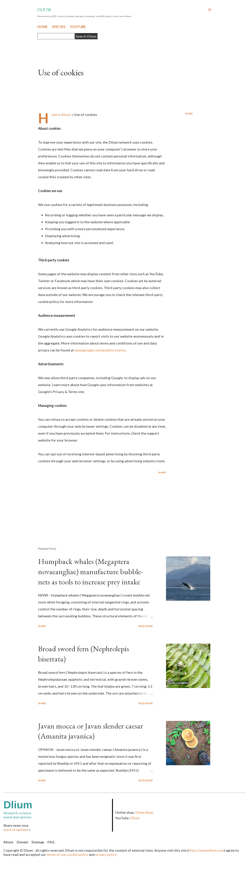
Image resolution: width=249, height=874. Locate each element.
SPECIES (58, 27)
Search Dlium (86, 36)
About (66, 114)
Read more (146, 626)
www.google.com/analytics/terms (100, 350)
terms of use (56, 854)
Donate (22, 842)
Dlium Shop (144, 812)
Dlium (44, 9)
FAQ (50, 842)
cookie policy (77, 854)
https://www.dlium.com (206, 850)
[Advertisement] (96, 503)
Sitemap (37, 842)
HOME (42, 27)
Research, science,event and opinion (57, 809)
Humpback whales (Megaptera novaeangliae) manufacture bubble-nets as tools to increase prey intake (90, 571)
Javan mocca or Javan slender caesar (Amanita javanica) (90, 731)
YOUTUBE (78, 27)
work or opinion (15, 829)
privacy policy (106, 854)
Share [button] (189, 113)
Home (54, 114)
